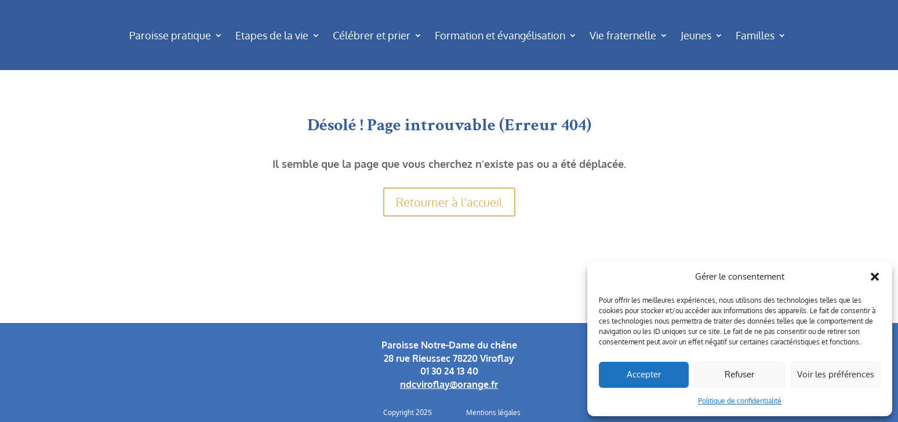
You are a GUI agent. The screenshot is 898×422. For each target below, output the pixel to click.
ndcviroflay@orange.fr (449, 384)
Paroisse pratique (170, 35)
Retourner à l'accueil (449, 202)
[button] (875, 276)
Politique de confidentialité (739, 401)
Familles (755, 35)
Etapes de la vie (271, 35)
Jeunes (696, 35)
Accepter (644, 374)
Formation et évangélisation (500, 35)
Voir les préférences (835, 374)
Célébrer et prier (371, 35)
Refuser (739, 374)
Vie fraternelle (623, 35)
